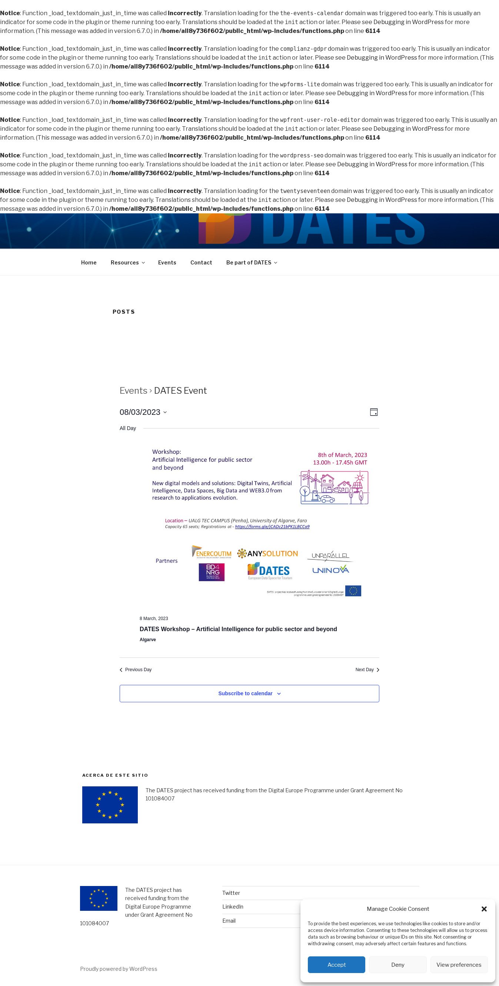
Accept (336, 965)
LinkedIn (232, 906)
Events (167, 262)
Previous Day (136, 669)
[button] (484, 909)
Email (229, 920)
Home (89, 262)
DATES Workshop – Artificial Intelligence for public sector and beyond (238, 629)
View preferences (459, 965)
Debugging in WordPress (408, 22)
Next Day (367, 669)
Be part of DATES (252, 262)
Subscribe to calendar (245, 693)
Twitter (231, 893)
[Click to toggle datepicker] (143, 412)
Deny (398, 965)
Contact (201, 262)
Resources (128, 262)
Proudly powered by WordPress (118, 969)
